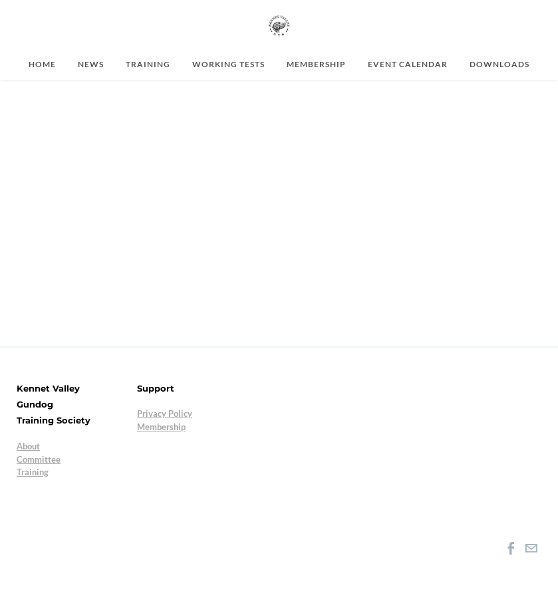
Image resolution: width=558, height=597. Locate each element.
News (91, 63)
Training (148, 63)
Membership (316, 63)
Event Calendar (408, 63)
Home (42, 63)
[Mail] (531, 548)
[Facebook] (511, 548)
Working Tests (228, 63)
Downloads (499, 63)
